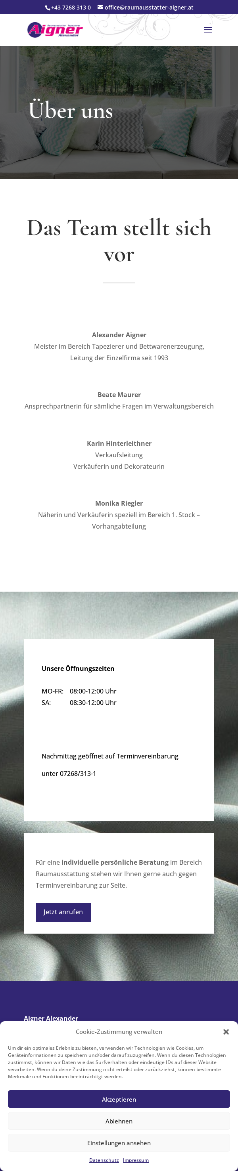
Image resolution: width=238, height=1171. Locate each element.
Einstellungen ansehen (119, 1143)
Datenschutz (104, 1160)
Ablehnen (119, 1121)
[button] (226, 1032)
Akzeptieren (119, 1099)
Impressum (136, 1160)
